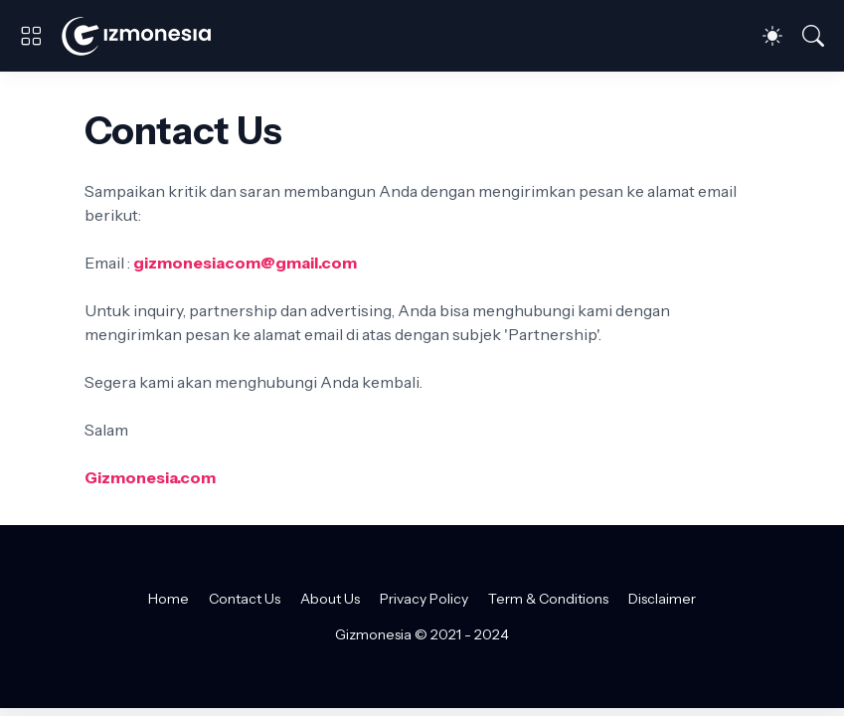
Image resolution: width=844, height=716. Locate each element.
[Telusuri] (813, 36)
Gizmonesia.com (150, 477)
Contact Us (244, 599)
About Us (330, 599)
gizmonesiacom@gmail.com (245, 262)
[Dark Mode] (772, 36)
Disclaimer (662, 599)
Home (168, 599)
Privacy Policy (424, 599)
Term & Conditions (548, 599)
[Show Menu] (31, 36)
